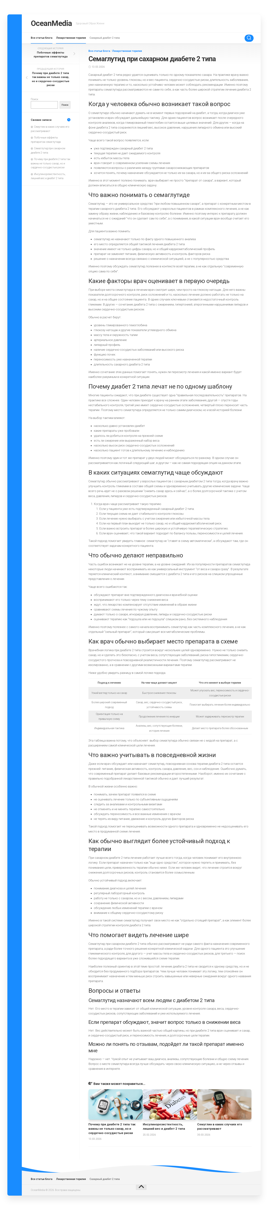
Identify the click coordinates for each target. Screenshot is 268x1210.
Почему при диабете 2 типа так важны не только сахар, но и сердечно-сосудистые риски (111, 1129)
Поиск (34, 99)
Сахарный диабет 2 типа (105, 37)
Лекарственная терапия (71, 37)
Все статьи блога (41, 37)
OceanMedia (51, 23)
